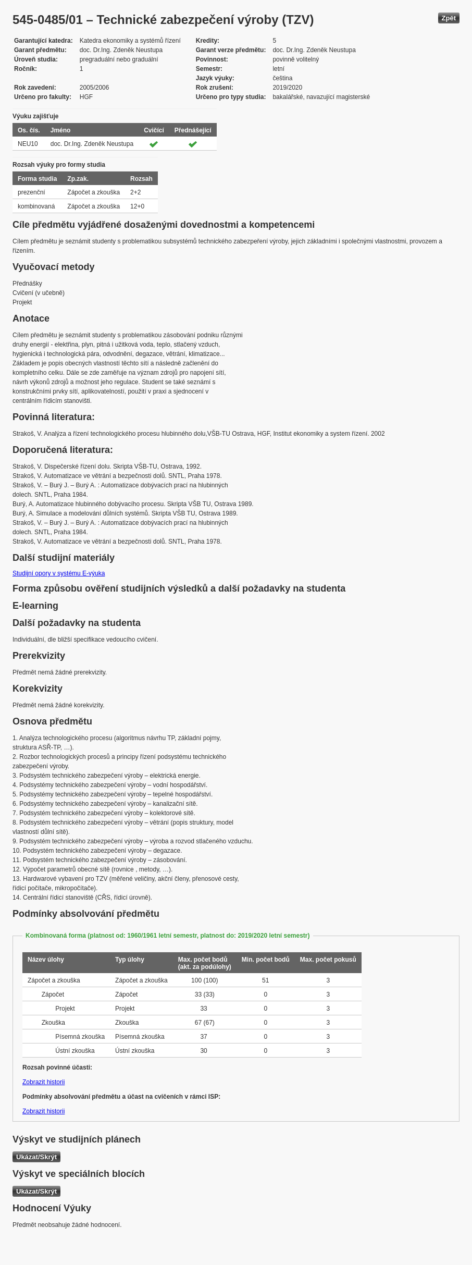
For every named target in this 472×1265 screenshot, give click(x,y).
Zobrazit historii (43, 1082)
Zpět (449, 18)
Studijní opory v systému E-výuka (59, 573)
